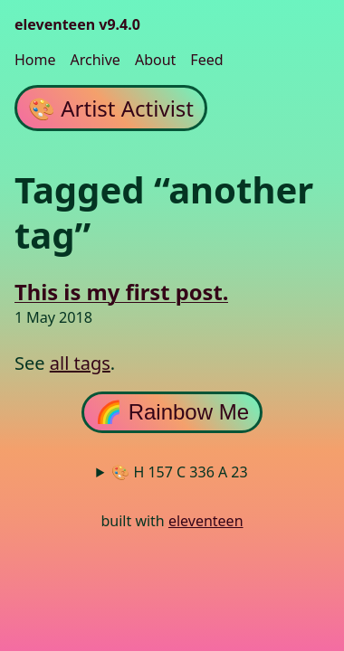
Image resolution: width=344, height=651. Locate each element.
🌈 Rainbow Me (172, 412)
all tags (80, 363)
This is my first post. (121, 293)
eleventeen (206, 521)
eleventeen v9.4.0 (77, 24)
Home (35, 60)
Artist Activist (111, 108)
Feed (206, 60)
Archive (95, 60)
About (155, 60)
